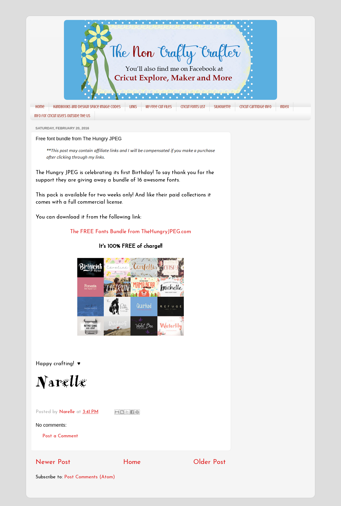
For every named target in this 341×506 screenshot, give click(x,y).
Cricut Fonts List (193, 106)
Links (133, 106)
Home (39, 106)
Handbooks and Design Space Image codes (87, 106)
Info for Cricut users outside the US (62, 115)
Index (284, 106)
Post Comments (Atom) (89, 477)
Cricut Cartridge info (255, 106)
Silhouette (222, 106)
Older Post (209, 462)
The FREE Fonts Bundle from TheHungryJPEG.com (130, 232)
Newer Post (52, 462)
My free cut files (159, 106)
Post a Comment (60, 436)
